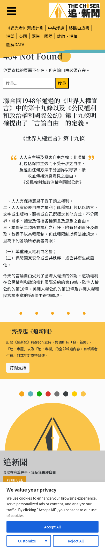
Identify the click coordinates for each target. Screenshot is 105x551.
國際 (48, 36)
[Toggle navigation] (11, 11)
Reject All (76, 540)
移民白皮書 (79, 28)
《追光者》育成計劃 (24, 28)
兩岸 (36, 36)
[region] (52, 516)
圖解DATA (15, 44)
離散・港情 (67, 36)
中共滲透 (56, 28)
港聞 (10, 36)
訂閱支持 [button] (18, 368)
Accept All (52, 526)
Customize (27, 540)
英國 (23, 36)
